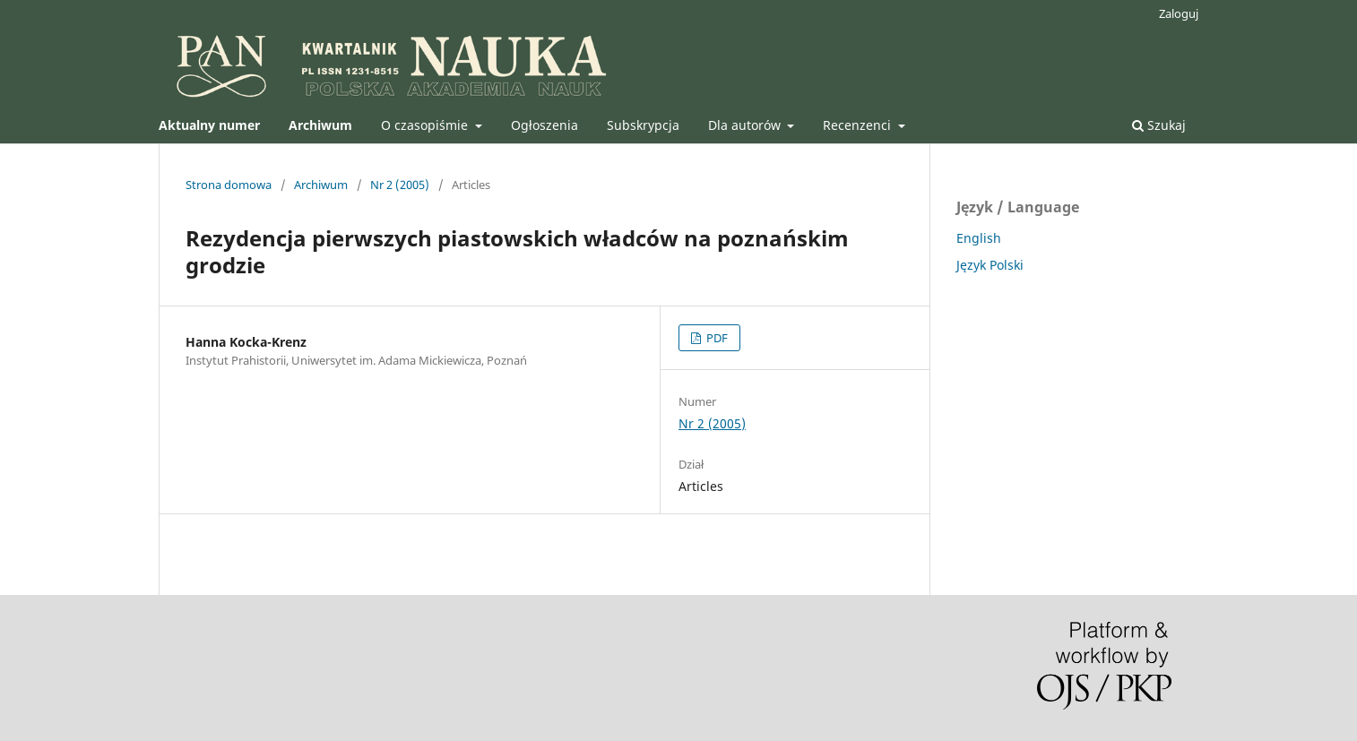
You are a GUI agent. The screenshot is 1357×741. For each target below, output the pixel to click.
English (978, 237)
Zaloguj (1178, 13)
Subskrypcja (643, 125)
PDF (716, 338)
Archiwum (321, 185)
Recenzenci (859, 125)
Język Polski (990, 264)
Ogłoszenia (544, 125)
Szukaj (1159, 125)
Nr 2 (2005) (399, 185)
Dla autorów (746, 125)
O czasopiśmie (426, 125)
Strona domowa (229, 185)
